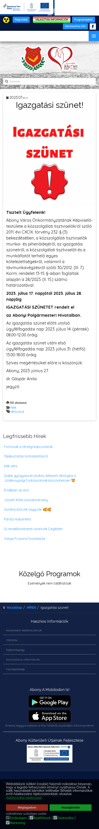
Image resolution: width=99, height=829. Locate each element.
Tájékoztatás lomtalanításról (26, 456)
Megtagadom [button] (27, 807)
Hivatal (18, 412)
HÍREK (31, 607)
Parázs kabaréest (17, 519)
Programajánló (83, 19)
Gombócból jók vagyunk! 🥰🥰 (27, 509)
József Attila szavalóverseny (26, 500)
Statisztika (65, 818)
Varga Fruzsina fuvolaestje (24, 539)
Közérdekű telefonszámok (24, 630)
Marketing (18, 823)
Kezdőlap (14, 607)
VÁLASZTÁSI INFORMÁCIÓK (51, 19)
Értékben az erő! (16, 490)
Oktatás (11, 640)
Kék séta (10, 466)
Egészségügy (15, 650)
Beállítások (42, 818)
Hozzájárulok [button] (70, 807)
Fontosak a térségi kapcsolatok (28, 447)
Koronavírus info (75, 26)
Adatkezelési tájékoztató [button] (24, 798)
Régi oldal (21, 19)
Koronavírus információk (23, 659)
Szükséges (18, 818)
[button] (73, 794)
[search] (49, 81)
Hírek (13, 407)
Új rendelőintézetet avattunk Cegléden (33, 529)
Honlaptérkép (15, 669)
